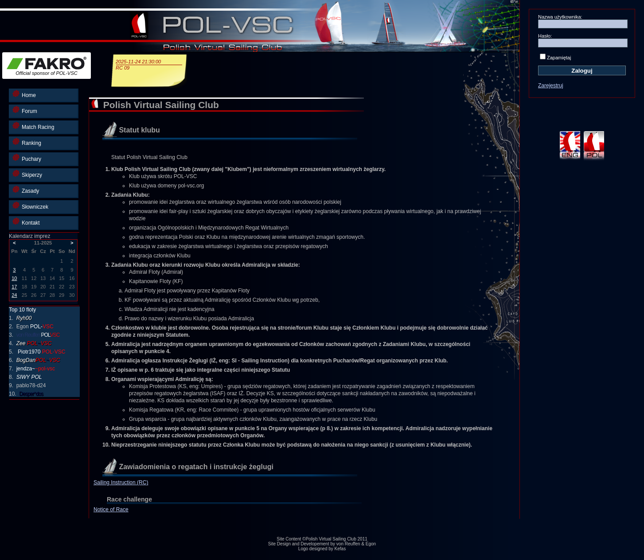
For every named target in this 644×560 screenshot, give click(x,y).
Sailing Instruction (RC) (121, 482)
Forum (24, 110)
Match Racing (33, 126)
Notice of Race (111, 509)
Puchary (26, 158)
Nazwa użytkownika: (560, 16)
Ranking (26, 142)
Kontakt (26, 222)
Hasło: (545, 36)
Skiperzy (27, 174)
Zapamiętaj (559, 57)
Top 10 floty (22, 310)
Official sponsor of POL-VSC (46, 66)
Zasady (25, 190)
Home (24, 94)
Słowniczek (30, 206)
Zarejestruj (550, 85)
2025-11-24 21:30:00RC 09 (149, 64)
